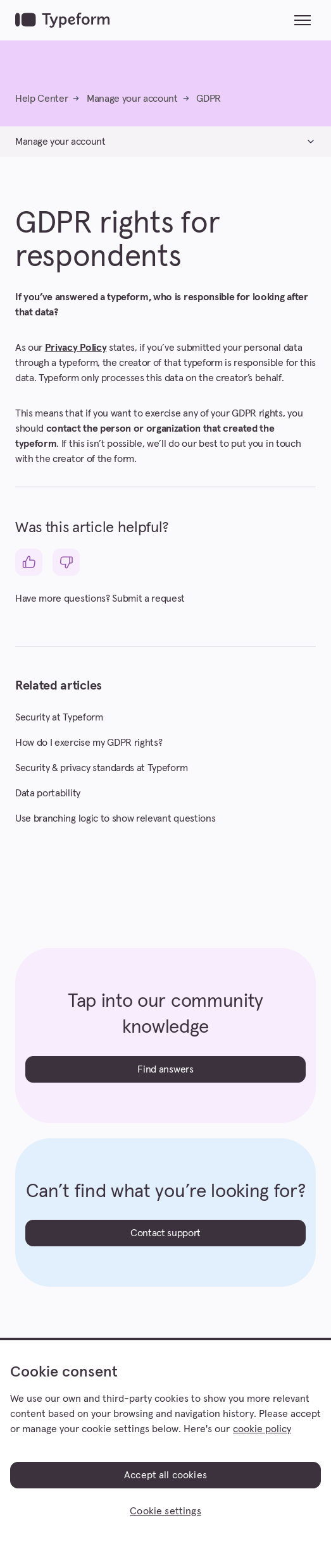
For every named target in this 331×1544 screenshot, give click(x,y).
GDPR (208, 99)
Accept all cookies (165, 1475)
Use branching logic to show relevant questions (115, 818)
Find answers (165, 1069)
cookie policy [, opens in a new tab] (262, 1429)
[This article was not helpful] (66, 562)
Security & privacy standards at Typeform (101, 768)
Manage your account (132, 99)
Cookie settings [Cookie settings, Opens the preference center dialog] (165, 1511)
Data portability (47, 793)
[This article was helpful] (28, 562)
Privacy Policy (76, 348)
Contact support (165, 1233)
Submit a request (148, 598)
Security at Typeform (59, 717)
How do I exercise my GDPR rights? (88, 743)
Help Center (41, 99)
